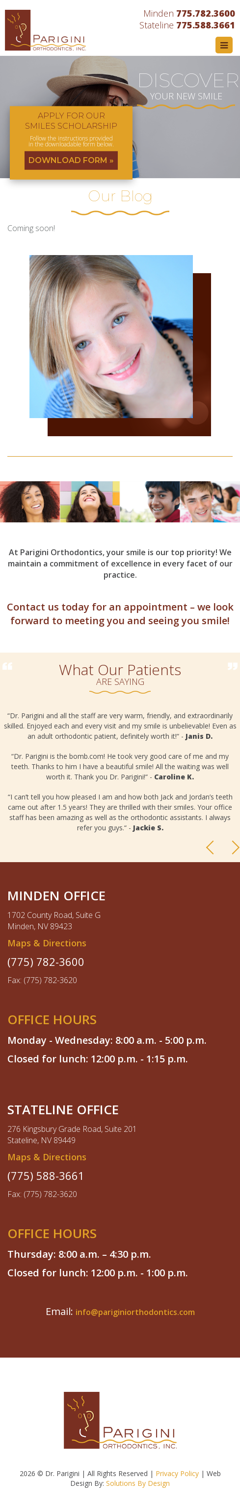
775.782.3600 (205, 13)
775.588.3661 (205, 25)
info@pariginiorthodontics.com (135, 1312)
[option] (120, 776)
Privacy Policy (177, 1473)
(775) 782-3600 (45, 961)
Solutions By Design (138, 1483)
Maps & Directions (46, 943)
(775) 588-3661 (45, 1175)
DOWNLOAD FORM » (71, 159)
